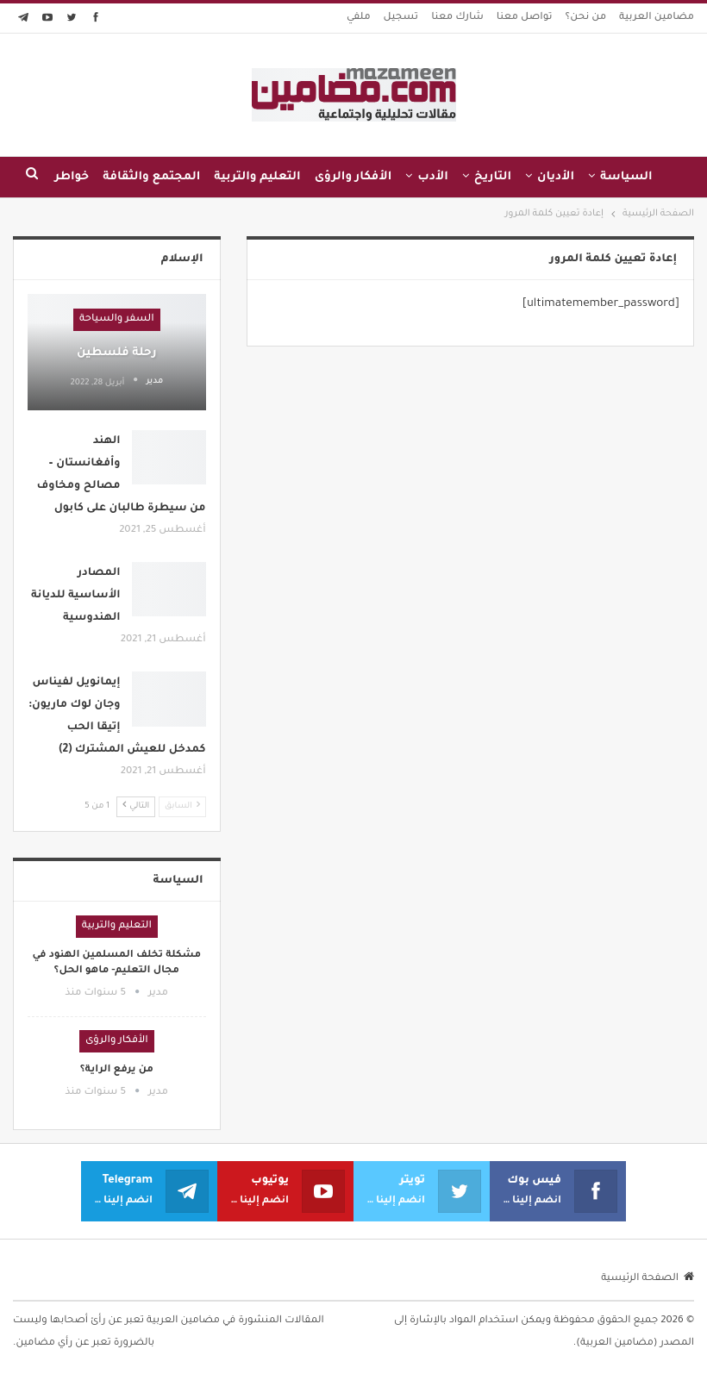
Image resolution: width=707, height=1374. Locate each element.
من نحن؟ (586, 17)
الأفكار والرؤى (353, 177)
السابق (182, 805)
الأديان (555, 177)
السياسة (626, 177)
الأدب (432, 177)
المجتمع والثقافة (151, 177)
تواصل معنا (525, 17)
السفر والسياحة (116, 319)
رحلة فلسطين (117, 353)
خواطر (71, 177)
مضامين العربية (656, 17)
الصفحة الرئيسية (647, 1278)
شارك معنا (457, 17)
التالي (136, 805)
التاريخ (492, 177)
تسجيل (401, 17)
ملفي (359, 17)
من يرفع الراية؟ (116, 1070)
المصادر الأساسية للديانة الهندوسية (76, 595)
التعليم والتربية (257, 177)
